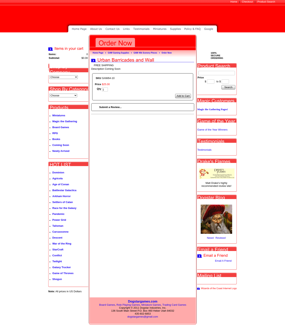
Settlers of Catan (62, 202)
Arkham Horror (61, 196)
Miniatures (58, 115)
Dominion (58, 172)
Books (56, 139)
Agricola (57, 178)
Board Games (60, 127)
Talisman (57, 225)
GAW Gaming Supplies (118, 53)
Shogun (57, 279)
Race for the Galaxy (64, 208)
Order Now (167, 53)
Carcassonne (60, 231)
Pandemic (58, 213)
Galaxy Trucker (61, 267)
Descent (57, 237)
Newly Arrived (60, 150)
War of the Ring (61, 243)
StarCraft (58, 249)
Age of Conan (60, 184)
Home (233, 1)
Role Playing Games (128, 304)
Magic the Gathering (64, 121)
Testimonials (204, 149)
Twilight (57, 261)
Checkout (247, 1)
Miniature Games (151, 304)
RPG (55, 133)
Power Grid (59, 219)
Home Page (98, 53)
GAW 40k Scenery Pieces (145, 53)
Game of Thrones (63, 273)
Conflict (57, 255)
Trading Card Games (174, 304)
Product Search (266, 1)
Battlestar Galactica (64, 190)
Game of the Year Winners (212, 129)
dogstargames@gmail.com (142, 316)
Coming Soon (60, 145)
